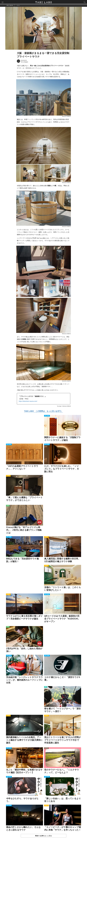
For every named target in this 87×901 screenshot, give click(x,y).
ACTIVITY (8, 476)
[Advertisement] (43, 871)
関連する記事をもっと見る (43, 836)
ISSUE (8, 506)
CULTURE (46, 748)
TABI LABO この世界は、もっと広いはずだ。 (43, 411)
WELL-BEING (47, 416)
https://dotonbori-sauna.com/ (28, 401)
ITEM (46, 687)
